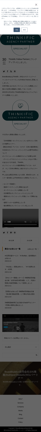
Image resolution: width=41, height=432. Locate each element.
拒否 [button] (24, 30)
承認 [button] (16, 30)
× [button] (36, 4)
